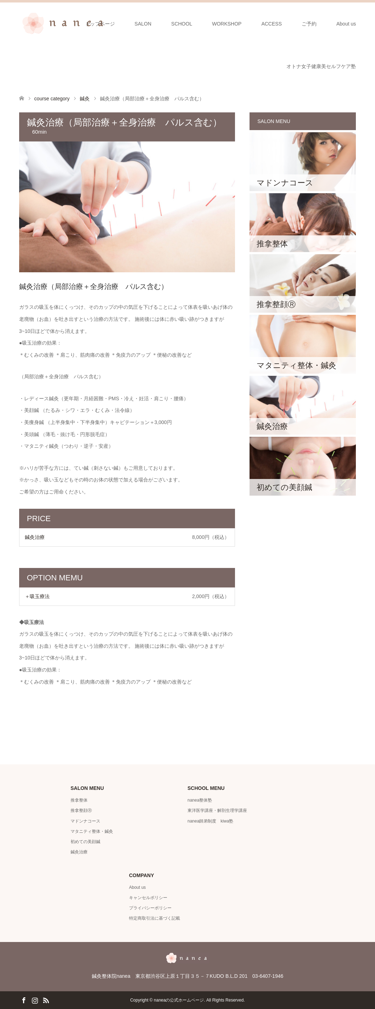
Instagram (34, 1000)
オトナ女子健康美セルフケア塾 (321, 66)
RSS (45, 1000)
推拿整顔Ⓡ (81, 810)
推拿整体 (79, 800)
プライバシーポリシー (150, 907)
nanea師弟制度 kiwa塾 (210, 821)
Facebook (23, 1000)
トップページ (100, 24)
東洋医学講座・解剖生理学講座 (217, 810)
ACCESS (271, 24)
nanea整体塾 (200, 800)
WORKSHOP (226, 24)
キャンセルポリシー (148, 897)
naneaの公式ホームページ (179, 1000)
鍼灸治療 (79, 851)
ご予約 (309, 24)
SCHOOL (181, 24)
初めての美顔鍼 (85, 841)
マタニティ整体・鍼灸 (92, 831)
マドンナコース (85, 821)
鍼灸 (85, 98)
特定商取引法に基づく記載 (154, 918)
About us (346, 24)
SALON (143, 24)
